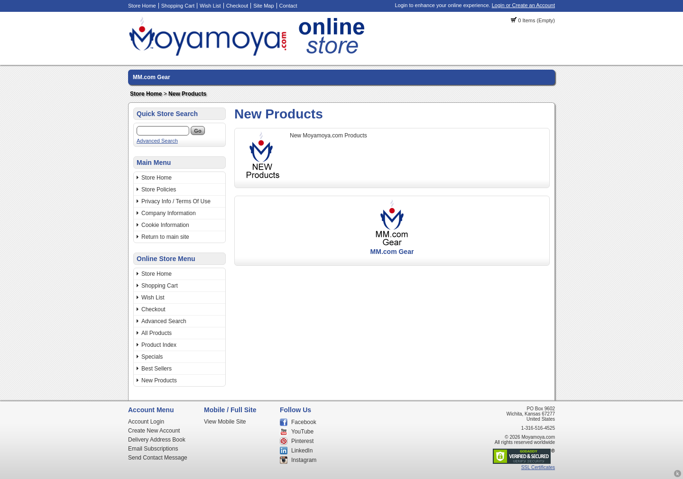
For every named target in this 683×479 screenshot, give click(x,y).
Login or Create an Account (523, 5)
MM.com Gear (151, 77)
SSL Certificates (538, 467)
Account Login (146, 421)
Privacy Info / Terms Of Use (176, 201)
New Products (187, 93)
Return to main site (165, 237)
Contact (288, 6)
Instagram (303, 460)
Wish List (210, 6)
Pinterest (302, 441)
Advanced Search (157, 141)
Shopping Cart (177, 6)
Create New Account (154, 430)
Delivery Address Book (156, 439)
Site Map (263, 6)
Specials (152, 356)
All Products (156, 333)
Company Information (168, 213)
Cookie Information (165, 225)
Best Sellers (156, 368)
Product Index (158, 345)
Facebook (303, 422)
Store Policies (158, 189)
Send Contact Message (157, 457)
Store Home (142, 6)
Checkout (237, 6)
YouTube (302, 431)
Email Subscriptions (153, 448)
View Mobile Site (225, 421)
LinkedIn (302, 450)
